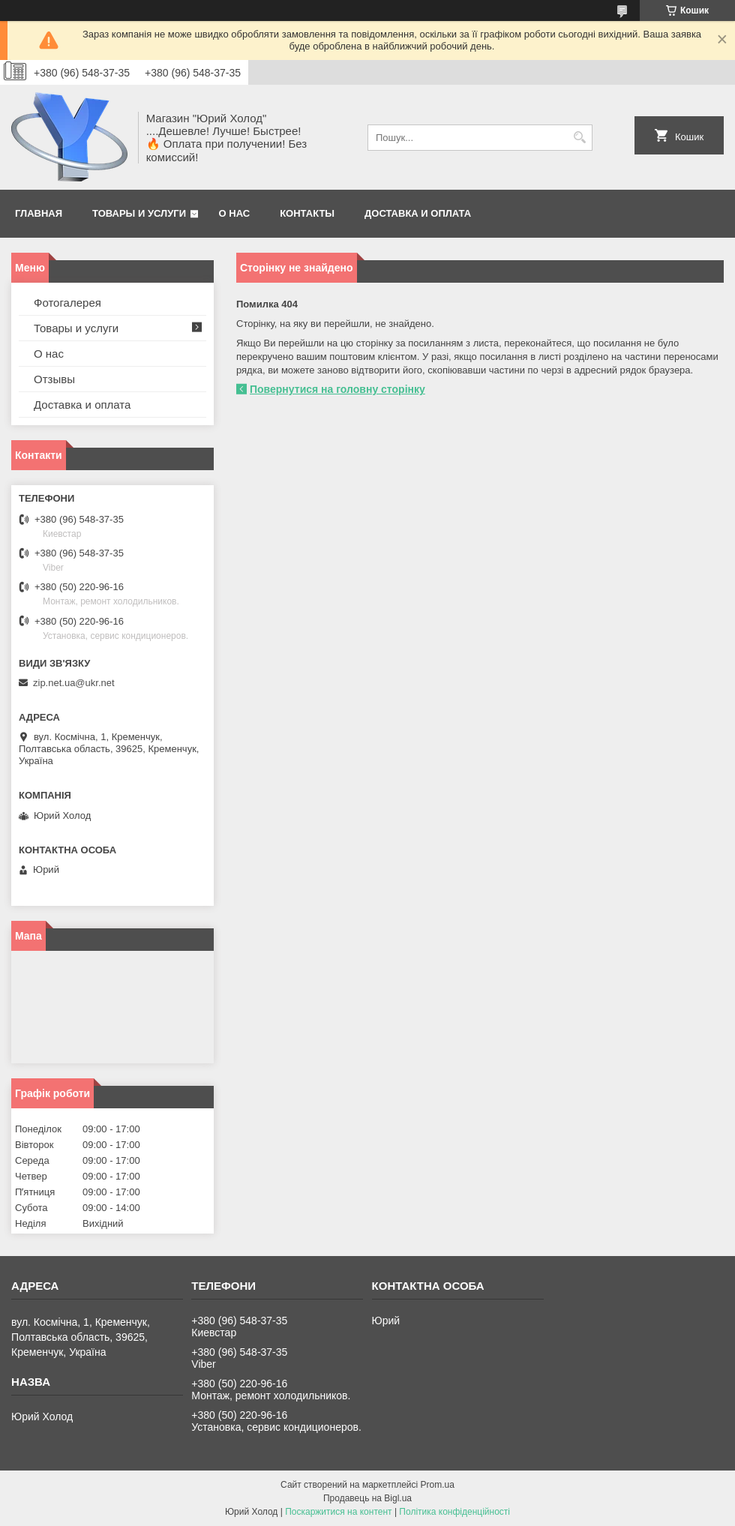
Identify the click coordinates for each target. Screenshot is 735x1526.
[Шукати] (579, 137)
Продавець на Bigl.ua (367, 1498)
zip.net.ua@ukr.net (74, 682)
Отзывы (54, 379)
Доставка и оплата (417, 213)
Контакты (307, 213)
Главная (38, 213)
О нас (234, 213)
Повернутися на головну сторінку (337, 389)
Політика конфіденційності (454, 1512)
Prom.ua (437, 1485)
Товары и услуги (139, 213)
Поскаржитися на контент (338, 1512)
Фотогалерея (67, 302)
